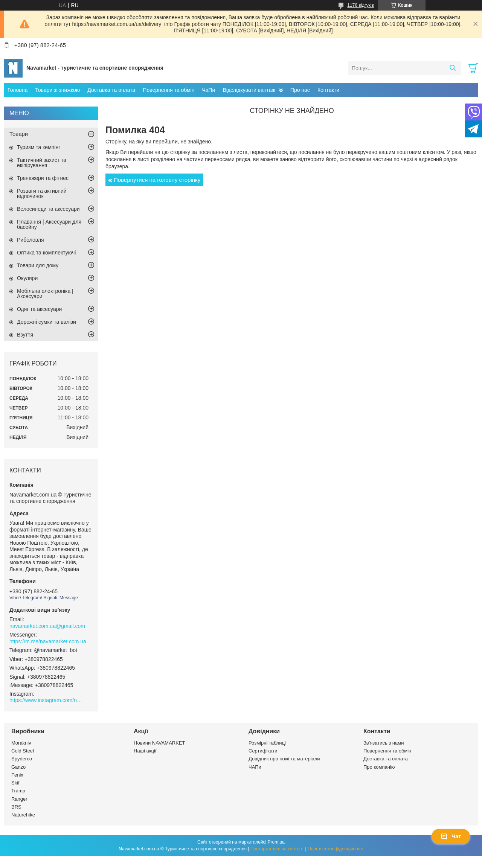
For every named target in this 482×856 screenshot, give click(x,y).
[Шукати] (452, 68)
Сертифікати (263, 751)
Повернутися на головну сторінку (157, 180)
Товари (18, 134)
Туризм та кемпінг (38, 147)
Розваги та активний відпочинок (42, 193)
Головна (17, 90)
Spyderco (21, 759)
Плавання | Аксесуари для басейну (49, 224)
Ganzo (18, 767)
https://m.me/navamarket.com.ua (47, 641)
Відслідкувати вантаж (249, 90)
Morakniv (21, 743)
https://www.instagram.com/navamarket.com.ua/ (47, 700)
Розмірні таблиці (267, 743)
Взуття (25, 335)
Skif (15, 783)
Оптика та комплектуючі (46, 253)
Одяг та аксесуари (39, 309)
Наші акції (145, 751)
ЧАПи (255, 767)
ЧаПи (208, 90)
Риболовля (30, 240)
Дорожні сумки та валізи (46, 322)
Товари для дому (37, 265)
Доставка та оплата (111, 90)
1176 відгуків (360, 5)
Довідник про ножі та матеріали (284, 759)
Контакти (328, 90)
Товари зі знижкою (57, 90)
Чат (451, 836)
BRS (16, 807)
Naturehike (23, 815)
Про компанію (379, 767)
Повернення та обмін (168, 90)
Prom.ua (276, 842)
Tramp (18, 791)
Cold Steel (22, 751)
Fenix (17, 775)
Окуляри (27, 278)
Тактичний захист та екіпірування (41, 162)
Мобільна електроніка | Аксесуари (45, 293)
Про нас (300, 90)
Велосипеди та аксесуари (48, 209)
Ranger (19, 799)
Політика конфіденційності (335, 848)
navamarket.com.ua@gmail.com (47, 626)
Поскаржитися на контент (277, 848)
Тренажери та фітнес (43, 178)
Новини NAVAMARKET (159, 743)
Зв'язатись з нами (383, 743)
